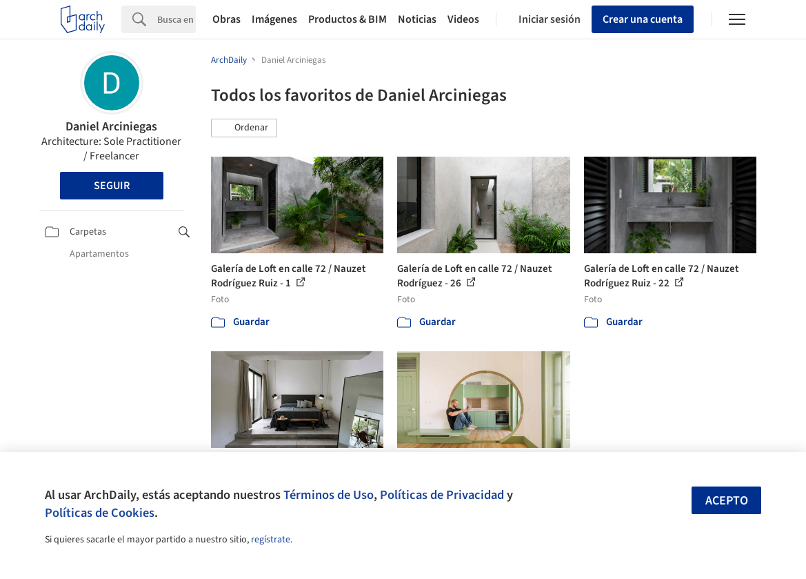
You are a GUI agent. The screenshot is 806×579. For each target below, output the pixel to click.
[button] (244, 128)
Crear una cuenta (643, 19)
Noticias (417, 19)
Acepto (726, 500)
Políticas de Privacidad (442, 495)
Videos (463, 19)
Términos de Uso (328, 495)
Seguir (112, 185)
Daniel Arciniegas (111, 126)
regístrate (270, 540)
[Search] (176, 19)
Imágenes (274, 19)
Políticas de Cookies (99, 513)
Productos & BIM (347, 19)
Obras (226, 19)
